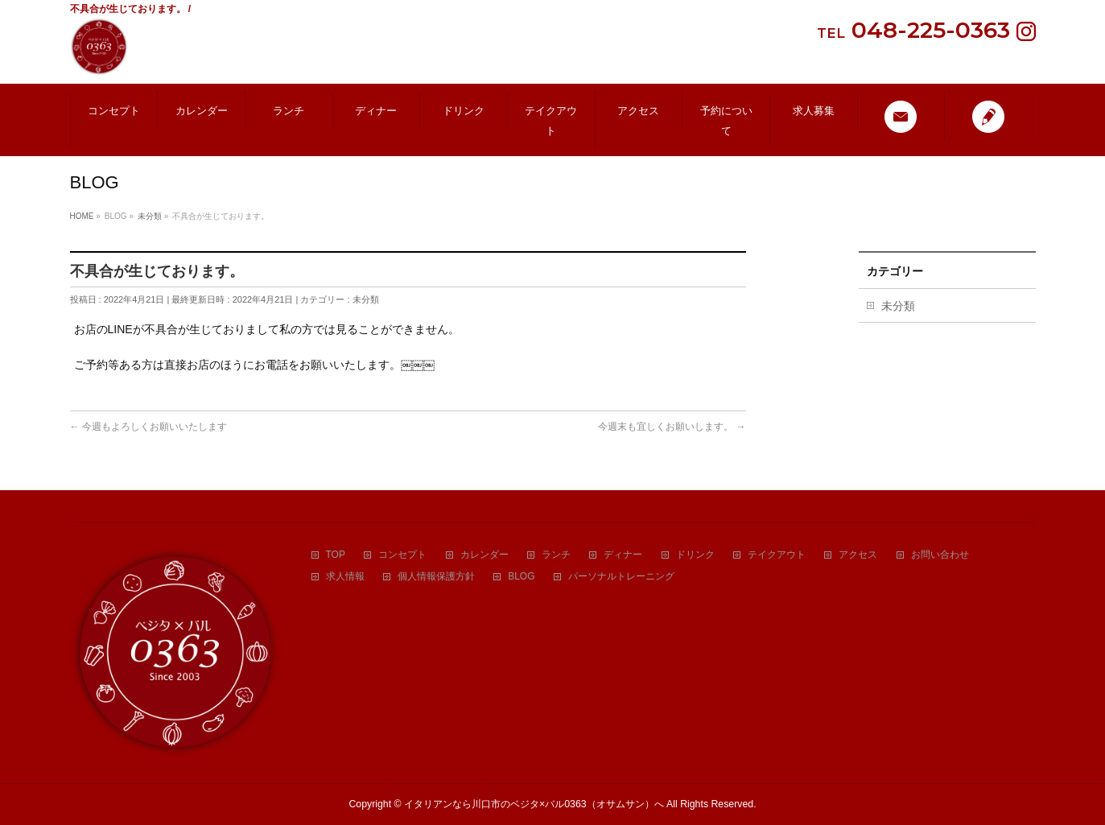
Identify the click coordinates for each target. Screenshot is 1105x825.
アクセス (858, 555)
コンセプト (402, 555)
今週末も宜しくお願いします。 (671, 426)
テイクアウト (777, 555)
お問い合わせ (940, 555)
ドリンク (695, 555)
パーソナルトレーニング (621, 576)
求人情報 (345, 576)
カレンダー (484, 555)
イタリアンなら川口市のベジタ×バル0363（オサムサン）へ (534, 804)
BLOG (521, 576)
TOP (335, 555)
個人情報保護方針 (436, 576)
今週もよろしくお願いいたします (148, 426)
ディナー (623, 555)
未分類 (366, 299)
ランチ (556, 555)
